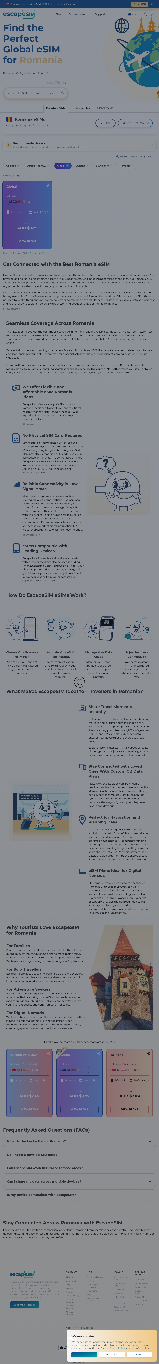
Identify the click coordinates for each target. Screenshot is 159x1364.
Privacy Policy (117, 1348)
